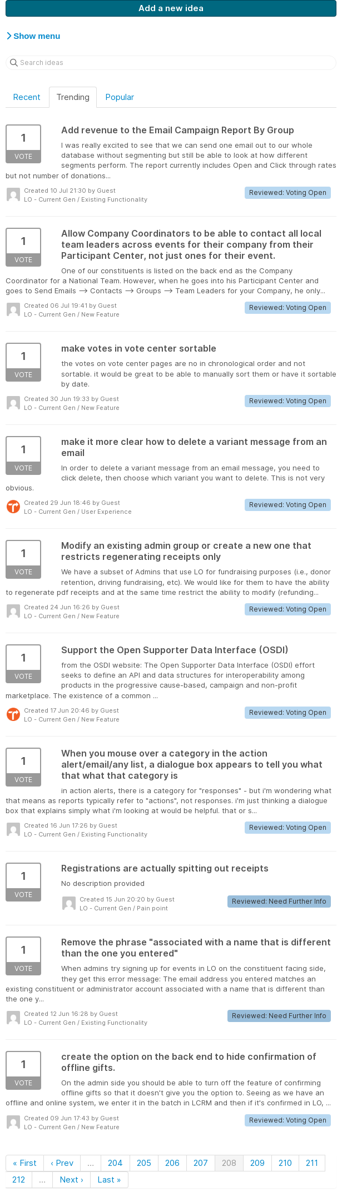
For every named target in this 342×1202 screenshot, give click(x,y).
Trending (73, 97)
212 (18, 1179)
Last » (109, 1179)
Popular (119, 97)
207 (201, 1163)
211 (312, 1163)
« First (25, 1163)
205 (144, 1163)
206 (172, 1163)
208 (229, 1163)
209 (257, 1163)
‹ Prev (62, 1163)
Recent (27, 97)
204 (115, 1163)
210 (285, 1163)
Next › (71, 1179)
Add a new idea (171, 8)
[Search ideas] (171, 63)
